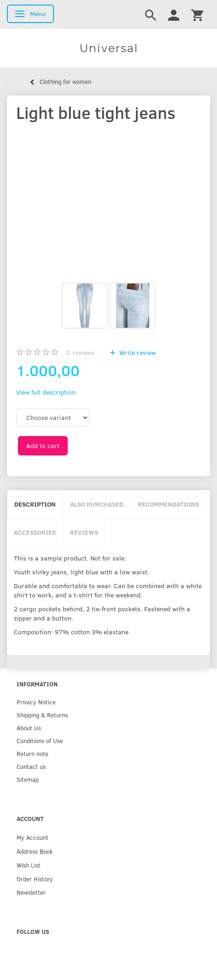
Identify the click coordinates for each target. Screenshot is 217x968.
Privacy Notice (36, 702)
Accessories (35, 532)
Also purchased (96, 504)
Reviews (84, 532)
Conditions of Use (40, 740)
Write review (136, 352)
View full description (46, 392)
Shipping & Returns (42, 715)
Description (35, 504)
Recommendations (168, 504)
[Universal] (108, 48)
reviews (80, 352)
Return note (32, 753)
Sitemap (28, 779)
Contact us (31, 766)
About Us (29, 728)
